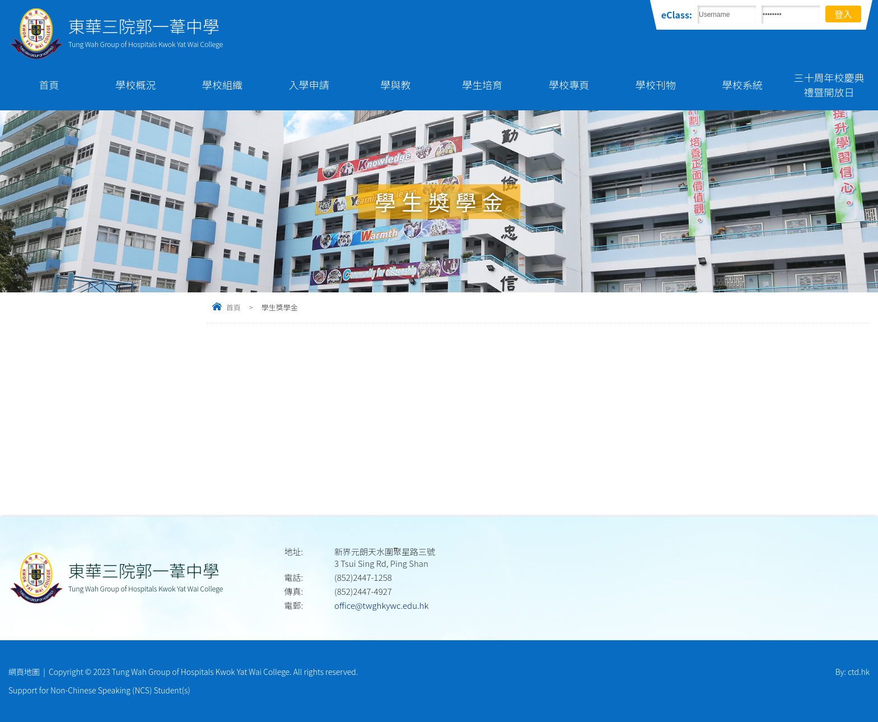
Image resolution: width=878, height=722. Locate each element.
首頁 (49, 84)
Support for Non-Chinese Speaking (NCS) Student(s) (99, 690)
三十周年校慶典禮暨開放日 (829, 84)
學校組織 (222, 84)
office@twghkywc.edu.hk (381, 605)
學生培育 (482, 84)
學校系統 (742, 84)
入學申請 (309, 84)
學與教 (396, 84)
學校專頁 (569, 84)
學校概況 (135, 84)
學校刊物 (656, 84)
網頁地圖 (24, 671)
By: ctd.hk (852, 671)
